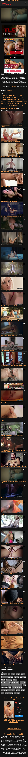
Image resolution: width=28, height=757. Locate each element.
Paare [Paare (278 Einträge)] (24, 106)
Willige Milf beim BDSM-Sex (7, 514)
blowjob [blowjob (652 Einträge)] (3, 97)
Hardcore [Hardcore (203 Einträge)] (17, 101)
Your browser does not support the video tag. (14, 15)
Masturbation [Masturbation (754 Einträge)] (13, 106)
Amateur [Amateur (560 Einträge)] (4, 95)
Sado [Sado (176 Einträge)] (2, 108)
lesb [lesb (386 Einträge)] (18, 103)
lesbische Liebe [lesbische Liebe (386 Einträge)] (17, 687)
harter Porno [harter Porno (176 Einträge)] (23, 101)
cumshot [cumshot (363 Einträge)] (14, 97)
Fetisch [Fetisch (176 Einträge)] (13, 99)
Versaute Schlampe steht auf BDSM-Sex (10, 558)
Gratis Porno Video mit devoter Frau (9, 335)
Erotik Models (9, 90)
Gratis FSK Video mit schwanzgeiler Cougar (11, 381)
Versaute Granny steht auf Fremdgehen (10, 664)
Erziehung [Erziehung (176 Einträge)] (8, 99)
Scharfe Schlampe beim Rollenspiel (9, 528)
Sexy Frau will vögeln (6, 186)
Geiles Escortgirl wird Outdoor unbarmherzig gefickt (12, 216)
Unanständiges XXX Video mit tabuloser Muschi (11, 649)
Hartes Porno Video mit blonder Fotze (9, 231)
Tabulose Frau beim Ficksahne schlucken (10, 156)
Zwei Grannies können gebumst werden (10, 634)
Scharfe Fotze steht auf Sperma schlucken (10, 261)
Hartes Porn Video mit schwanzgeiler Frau (10, 275)
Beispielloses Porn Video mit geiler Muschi (10, 141)
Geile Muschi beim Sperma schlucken (9, 305)
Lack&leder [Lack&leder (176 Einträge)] (14, 103)
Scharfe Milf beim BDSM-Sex (7, 350)
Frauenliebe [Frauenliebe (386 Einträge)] (5, 101)
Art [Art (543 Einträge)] (8, 95)
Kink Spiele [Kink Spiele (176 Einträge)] (4, 103)
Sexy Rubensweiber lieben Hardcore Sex (10, 573)
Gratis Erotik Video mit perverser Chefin (10, 543)
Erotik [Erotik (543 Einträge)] (3, 99)
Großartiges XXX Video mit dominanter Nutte (11, 588)
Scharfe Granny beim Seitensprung (9, 201)
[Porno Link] (14, 31)
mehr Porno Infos (4, 84)
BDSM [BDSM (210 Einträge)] (11, 95)
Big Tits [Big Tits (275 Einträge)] (15, 95)
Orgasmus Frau (11, 91)
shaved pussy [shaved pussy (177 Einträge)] (8, 108)
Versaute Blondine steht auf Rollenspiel (10, 246)
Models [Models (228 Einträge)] (20, 106)
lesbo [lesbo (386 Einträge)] (6, 106)
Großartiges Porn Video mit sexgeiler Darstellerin (12, 435)
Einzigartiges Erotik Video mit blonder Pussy (11, 320)
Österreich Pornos (10, 0)
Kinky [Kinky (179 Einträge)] (9, 103)
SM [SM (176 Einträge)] (13, 108)
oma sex (17, 0)
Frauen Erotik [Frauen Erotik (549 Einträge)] (19, 99)
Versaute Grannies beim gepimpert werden (10, 171)
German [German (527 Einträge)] (11, 101)
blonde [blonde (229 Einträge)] (20, 95)
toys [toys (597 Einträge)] (15, 108)
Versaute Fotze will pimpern (7, 619)
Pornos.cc (5, 4)
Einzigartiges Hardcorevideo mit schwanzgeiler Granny (13, 466)
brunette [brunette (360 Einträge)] (9, 97)
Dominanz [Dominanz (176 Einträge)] (20, 97)
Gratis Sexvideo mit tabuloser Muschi (9, 290)
